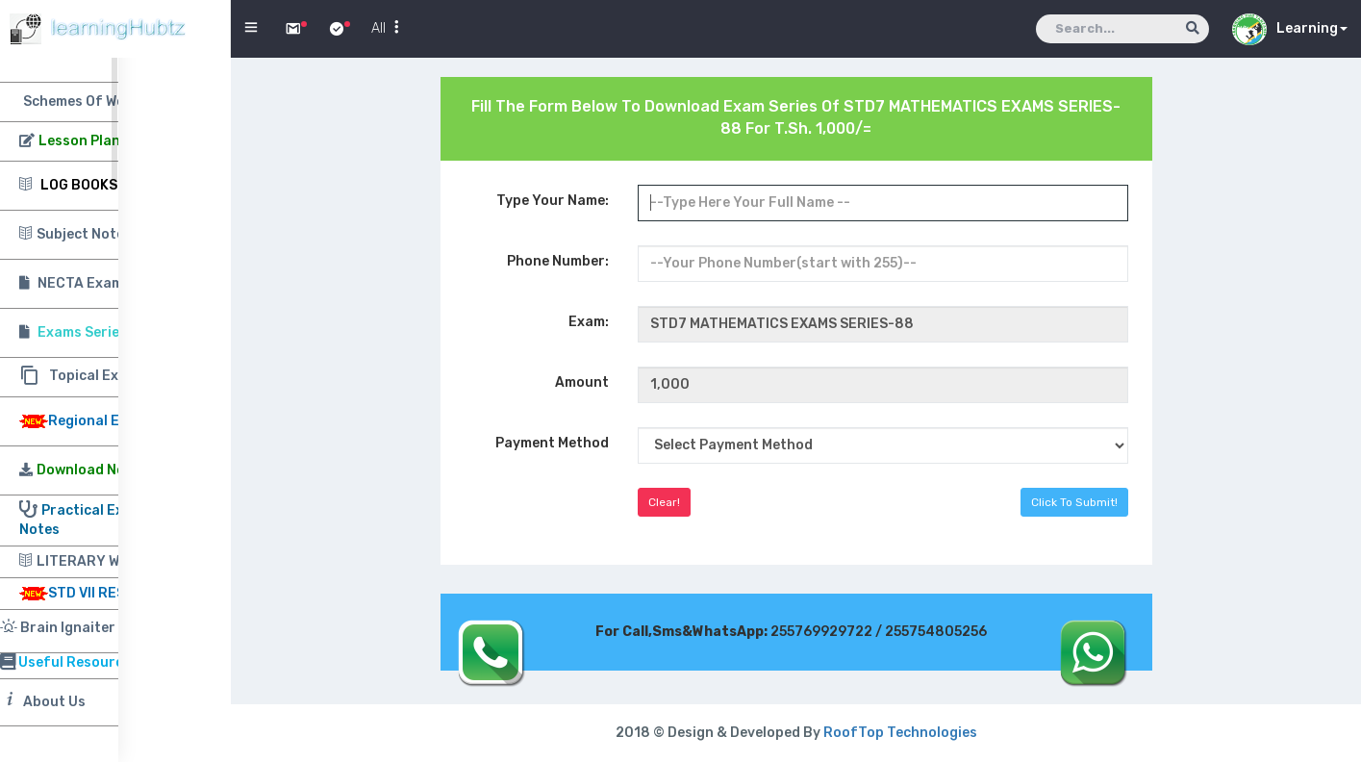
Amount (582, 382)
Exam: (588, 322)
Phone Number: (558, 261)
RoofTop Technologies (900, 732)
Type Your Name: (552, 200)
